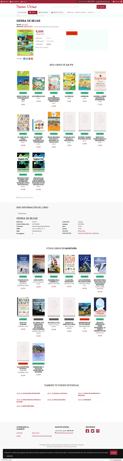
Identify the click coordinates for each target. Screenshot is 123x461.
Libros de (28, 393)
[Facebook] (87, 431)
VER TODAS (98, 12)
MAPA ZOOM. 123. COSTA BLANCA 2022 (23, 97)
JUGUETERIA (43, 12)
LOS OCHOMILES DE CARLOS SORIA (84, 280)
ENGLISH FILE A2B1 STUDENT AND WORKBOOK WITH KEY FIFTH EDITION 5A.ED (38, 181)
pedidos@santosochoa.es (103, 1)
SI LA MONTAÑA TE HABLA (23, 367)
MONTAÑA (28, 26)
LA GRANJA (69, 96)
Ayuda (18, 436)
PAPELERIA (22, 12)
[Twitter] (92, 431)
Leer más (10, 456)
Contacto (19, 433)
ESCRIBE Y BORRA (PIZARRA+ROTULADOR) (87, 138)
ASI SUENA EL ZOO (38, 96)
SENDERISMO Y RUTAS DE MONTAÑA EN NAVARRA (38, 369)
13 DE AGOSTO (38, 280)
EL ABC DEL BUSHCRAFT (69, 280)
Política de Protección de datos (42, 436)
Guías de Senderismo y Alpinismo (46, 26)
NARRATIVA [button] (70, 12)
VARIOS (48, 44)
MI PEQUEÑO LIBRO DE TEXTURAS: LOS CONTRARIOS (38, 139)
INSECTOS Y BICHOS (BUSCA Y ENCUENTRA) (99, 138)
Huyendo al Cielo (54, 322)
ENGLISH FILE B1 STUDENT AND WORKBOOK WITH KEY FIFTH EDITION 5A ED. (23, 181)
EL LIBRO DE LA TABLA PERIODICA (23, 138)
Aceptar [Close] (113, 453)
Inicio (19, 15)
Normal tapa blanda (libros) (41, 226)
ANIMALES (85, 96)
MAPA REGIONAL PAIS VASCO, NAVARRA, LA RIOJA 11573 (54, 139)
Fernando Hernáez (117, 460)
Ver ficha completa (42, 47)
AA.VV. (25, 24)
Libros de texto (57, 12)
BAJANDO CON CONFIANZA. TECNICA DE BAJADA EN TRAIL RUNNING (38, 326)
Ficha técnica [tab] (22, 213)
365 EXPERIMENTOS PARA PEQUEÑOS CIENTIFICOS (54, 98)
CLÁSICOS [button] (90, 12)
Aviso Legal (35, 433)
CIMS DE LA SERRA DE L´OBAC (69, 323)
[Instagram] (97, 431)
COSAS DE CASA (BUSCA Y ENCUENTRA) (69, 138)
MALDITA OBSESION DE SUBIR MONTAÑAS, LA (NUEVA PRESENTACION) (100, 327)
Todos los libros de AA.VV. (25, 197)
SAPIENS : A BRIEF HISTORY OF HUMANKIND (99, 97)
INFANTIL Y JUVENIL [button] (80, 12)
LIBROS (33, 12)
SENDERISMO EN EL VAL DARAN (84, 323)
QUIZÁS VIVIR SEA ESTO (23, 280)
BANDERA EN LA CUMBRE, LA (54, 280)
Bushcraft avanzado (23, 323)
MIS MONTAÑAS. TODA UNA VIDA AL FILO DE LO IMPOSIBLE (100, 282)
